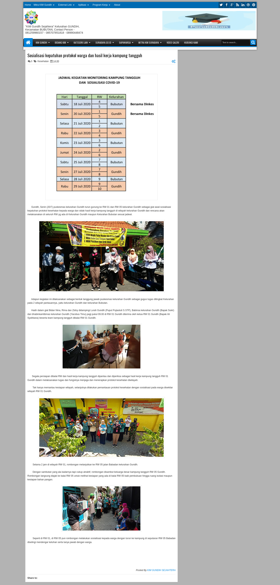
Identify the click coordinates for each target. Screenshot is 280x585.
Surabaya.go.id (103, 42)
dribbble (248, 5)
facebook (226, 5)
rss (237, 5)
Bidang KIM (60, 42)
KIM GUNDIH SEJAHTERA (161, 570)
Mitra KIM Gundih (43, 5)
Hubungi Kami (191, 42)
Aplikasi (82, 5)
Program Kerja (100, 5)
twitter (221, 5)
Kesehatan (43, 61)
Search (253, 42)
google (231, 5)
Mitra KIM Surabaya (148, 42)
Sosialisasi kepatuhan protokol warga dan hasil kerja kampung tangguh (84, 55)
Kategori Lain (81, 42)
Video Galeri (173, 42)
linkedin (242, 5)
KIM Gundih (41, 42)
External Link (65, 5)
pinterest (253, 5)
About (117, 5)
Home (28, 5)
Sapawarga (125, 42)
